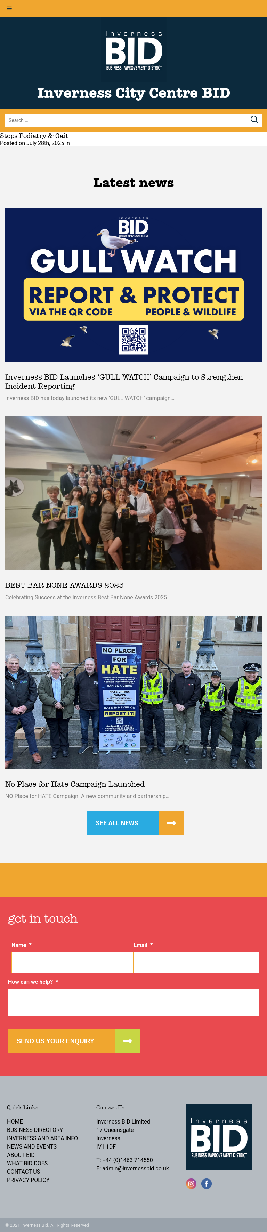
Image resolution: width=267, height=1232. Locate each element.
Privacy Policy (28, 1180)
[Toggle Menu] (9, 8)
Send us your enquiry (55, 1041)
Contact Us (23, 1171)
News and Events (32, 1146)
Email (143, 945)
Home (15, 1121)
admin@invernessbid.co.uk (135, 1168)
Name (21, 945)
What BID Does (27, 1163)
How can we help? (33, 982)
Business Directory (35, 1130)
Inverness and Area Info (42, 1138)
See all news (117, 823)
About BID (21, 1155)
